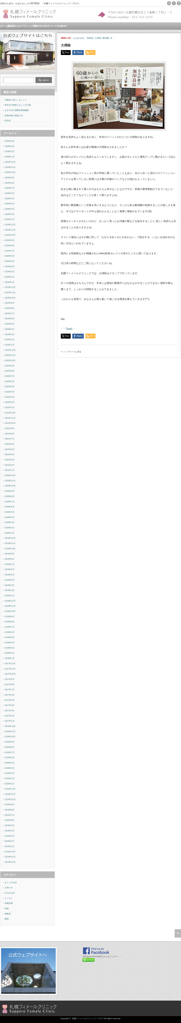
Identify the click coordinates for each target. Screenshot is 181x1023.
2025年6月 (9, 193)
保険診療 (9, 903)
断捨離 (106, 38)
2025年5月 (9, 198)
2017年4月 (9, 705)
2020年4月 (9, 517)
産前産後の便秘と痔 (14, 115)
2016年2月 (9, 778)
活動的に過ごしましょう (16, 100)
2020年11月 (10, 481)
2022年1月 (9, 407)
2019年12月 (10, 538)
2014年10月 (10, 862)
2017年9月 (9, 679)
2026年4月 (9, 141)
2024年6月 (9, 256)
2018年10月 (10, 611)
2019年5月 (9, 575)
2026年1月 (9, 157)
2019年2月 (9, 590)
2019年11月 (10, 543)
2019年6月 (9, 569)
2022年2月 (9, 402)
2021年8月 (9, 434)
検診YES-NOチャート (45, 26)
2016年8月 (9, 747)
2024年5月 (9, 261)
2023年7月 (9, 313)
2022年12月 (10, 350)
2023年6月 (9, 318)
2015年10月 (10, 799)
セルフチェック (25, 26)
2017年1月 (9, 721)
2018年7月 (9, 627)
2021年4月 (9, 454)
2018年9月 (9, 616)
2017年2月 (9, 716)
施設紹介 (12, 26)
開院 (7, 919)
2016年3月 (9, 773)
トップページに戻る (72, 352)
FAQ (59, 26)
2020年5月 (9, 512)
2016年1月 (9, 784)
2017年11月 (10, 669)
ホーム (3, 26)
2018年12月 (10, 601)
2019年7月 (9, 564)
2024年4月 (9, 266)
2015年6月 (9, 820)
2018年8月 (9, 622)
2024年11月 (10, 230)
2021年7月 (9, 439)
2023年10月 (10, 298)
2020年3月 (9, 522)
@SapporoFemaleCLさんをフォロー (100, 956)
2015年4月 (9, 831)
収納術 (90, 38)
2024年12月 (10, 224)
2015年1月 (9, 846)
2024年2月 (9, 277)
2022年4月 (9, 392)
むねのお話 (78, 38)
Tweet (69, 328)
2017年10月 (10, 674)
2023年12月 (10, 287)
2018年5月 (9, 637)
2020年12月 (10, 475)
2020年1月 (9, 533)
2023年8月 (9, 308)
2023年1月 (9, 345)
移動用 (8, 914)
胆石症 (8, 120)
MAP (64, 26)
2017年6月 (9, 695)
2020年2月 (9, 528)
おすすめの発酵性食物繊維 (17, 110)
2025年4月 (9, 204)
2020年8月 (9, 496)
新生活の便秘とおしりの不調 (18, 105)
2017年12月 (10, 663)
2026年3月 (9, 146)
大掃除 (98, 38)
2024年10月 (10, 235)
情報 (7, 908)
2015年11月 (10, 794)
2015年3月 (9, 836)
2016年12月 (10, 726)
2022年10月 (10, 360)
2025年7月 (9, 188)
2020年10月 (10, 486)
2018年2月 (9, 653)
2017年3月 (9, 710)
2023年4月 (9, 329)
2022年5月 (9, 386)
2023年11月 (10, 292)
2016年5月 (9, 763)
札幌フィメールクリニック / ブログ (88, 1018)
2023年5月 (9, 324)
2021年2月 (9, 465)
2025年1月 (9, 219)
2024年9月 (9, 240)
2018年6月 (9, 632)
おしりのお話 (11, 882)
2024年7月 (9, 251)
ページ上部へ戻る (178, 933)
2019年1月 (9, 595)
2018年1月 (9, 658)
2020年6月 (9, 507)
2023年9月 (9, 303)
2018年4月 (9, 642)
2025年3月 (9, 209)
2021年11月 (10, 418)
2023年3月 (9, 334)
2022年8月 (9, 371)
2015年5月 (9, 825)
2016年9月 (9, 742)
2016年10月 (10, 736)
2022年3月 (9, 397)
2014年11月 (10, 857)
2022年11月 (10, 355)
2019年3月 (9, 585)
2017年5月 (9, 700)
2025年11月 (10, 167)
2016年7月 (9, 752)
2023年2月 (9, 339)
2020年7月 (9, 501)
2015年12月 (10, 789)
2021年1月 (9, 470)
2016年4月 (9, 768)
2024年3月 (9, 271)
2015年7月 (9, 815)
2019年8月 (9, 559)
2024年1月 (9, 282)
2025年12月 (10, 162)
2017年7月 (9, 689)
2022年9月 (9, 366)
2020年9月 (9, 491)
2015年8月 (9, 810)
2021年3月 (9, 460)
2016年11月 (10, 731)
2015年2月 (9, 841)
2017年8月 (9, 684)
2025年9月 (9, 177)
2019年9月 (9, 554)
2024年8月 (9, 245)
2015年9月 (9, 804)
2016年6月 (9, 757)
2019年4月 (9, 580)
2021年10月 (10, 423)
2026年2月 (9, 151)
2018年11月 (10, 606)
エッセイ (9, 898)
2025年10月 (10, 172)
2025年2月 (9, 214)
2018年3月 (9, 648)
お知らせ (9, 887)
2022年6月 (9, 381)
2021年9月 (9, 428)
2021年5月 (9, 449)
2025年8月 (9, 183)
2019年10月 (10, 548)
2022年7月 (9, 376)
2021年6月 (9, 444)
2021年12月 (10, 413)
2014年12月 (10, 852)
